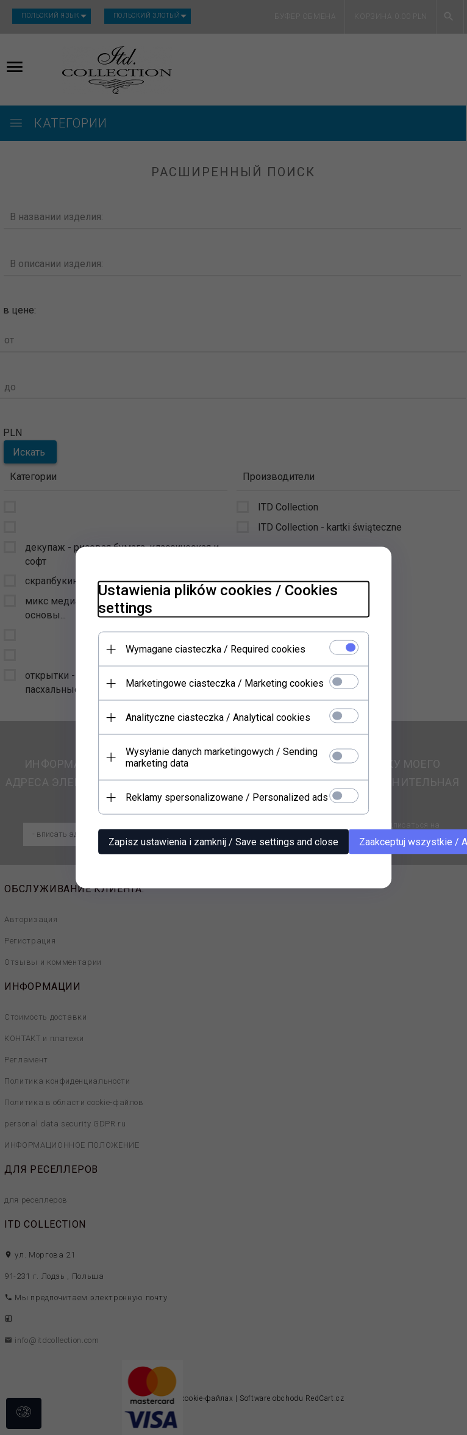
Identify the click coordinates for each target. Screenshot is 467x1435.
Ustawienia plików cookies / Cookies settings (213, 598)
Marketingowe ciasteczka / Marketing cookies (220, 683)
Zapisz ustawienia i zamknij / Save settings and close (218, 841)
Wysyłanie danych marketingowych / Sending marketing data (217, 756)
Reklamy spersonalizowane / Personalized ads (222, 797)
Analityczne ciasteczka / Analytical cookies (213, 717)
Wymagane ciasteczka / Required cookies (211, 648)
